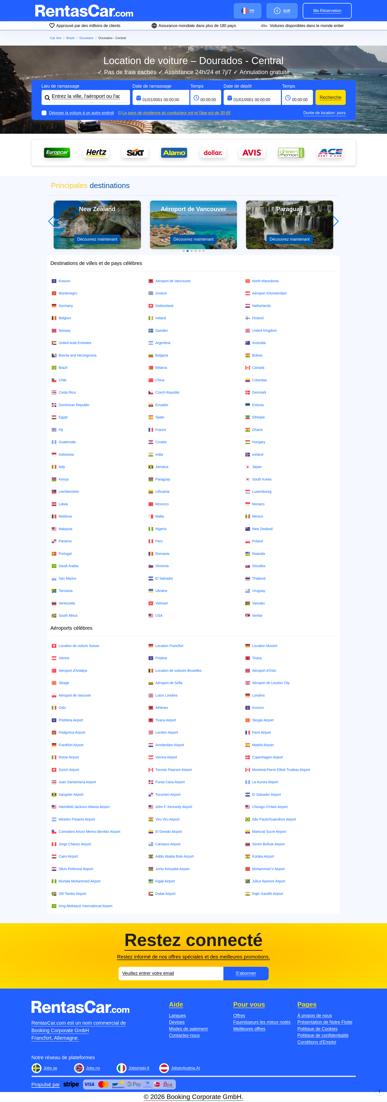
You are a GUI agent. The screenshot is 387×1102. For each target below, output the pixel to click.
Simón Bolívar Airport (265, 844)
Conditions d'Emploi (316, 1042)
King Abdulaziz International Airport (82, 906)
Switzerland (160, 306)
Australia (255, 343)
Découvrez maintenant (97, 239)
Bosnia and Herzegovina (74, 355)
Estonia (254, 405)
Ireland (157, 318)
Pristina (157, 658)
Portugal (62, 554)
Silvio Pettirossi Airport (72, 869)
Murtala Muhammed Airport (76, 881)
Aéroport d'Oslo (260, 671)
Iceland (254, 454)
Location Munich (261, 646)
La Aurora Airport (261, 782)
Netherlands (258, 306)
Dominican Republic (70, 405)
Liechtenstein (65, 492)
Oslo (59, 708)
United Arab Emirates (71, 343)
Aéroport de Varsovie (71, 695)
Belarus (157, 368)
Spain (156, 417)
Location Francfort (165, 646)
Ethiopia (255, 417)
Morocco (158, 504)
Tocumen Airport (164, 795)
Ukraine (157, 591)
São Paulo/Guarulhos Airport (270, 819)
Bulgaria (158, 355)
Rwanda (255, 554)
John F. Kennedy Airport (170, 807)
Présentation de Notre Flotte (324, 1022)
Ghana (254, 430)
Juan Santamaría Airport (74, 782)
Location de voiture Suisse (75, 646)
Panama (62, 541)
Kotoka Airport (259, 856)
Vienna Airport (162, 757)
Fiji (57, 430)
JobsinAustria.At (185, 1068)
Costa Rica (64, 392)
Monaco (254, 504)
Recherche (330, 97)
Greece (157, 293)
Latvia (60, 504)
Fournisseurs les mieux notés (261, 1022)
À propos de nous (314, 1015)
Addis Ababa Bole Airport (171, 856)
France (157, 430)
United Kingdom (261, 331)
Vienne (60, 658)
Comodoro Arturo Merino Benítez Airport (86, 832)
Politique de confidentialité (322, 1035)
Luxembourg (258, 492)
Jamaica (158, 467)
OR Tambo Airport (69, 894)
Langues (177, 1015)
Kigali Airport (161, 881)
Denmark (255, 392)
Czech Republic (164, 392)
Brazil (70, 38)
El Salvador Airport (263, 795)
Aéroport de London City (267, 683)
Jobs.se (50, 1068)
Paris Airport (258, 732)
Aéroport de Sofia (165, 683)
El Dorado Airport (165, 832)
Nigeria (157, 529)
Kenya (60, 479)
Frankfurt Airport (67, 745)
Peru (155, 541)
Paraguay (159, 479)
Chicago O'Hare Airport (266, 807)
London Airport (163, 732)
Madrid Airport (259, 745)
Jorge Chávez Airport (71, 844)
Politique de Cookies (317, 1028)
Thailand (255, 578)
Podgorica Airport (68, 732)
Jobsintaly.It (139, 1068)
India (155, 454)
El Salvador (160, 578)
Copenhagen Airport (264, 757)
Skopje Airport (259, 720)
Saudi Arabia (65, 566)
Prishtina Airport (67, 720)
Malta (156, 516)
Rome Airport (65, 757)
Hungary (255, 442)
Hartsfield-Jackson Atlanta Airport (81, 807)
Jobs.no (93, 1068)
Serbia (253, 615)
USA (155, 615)
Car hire (55, 38)
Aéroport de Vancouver (169, 281)
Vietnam (158, 603)
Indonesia (63, 454)
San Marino (64, 578)
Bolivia (253, 355)
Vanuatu (255, 603)
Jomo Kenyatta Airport (168, 869)
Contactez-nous (184, 1035)
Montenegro (64, 293)
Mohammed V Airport (265, 869)
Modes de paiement (188, 1028)
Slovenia (158, 566)
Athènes (158, 708)
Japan (253, 467)
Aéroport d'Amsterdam (266, 293)
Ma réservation (327, 11)
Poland (254, 541)
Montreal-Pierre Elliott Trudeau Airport (277, 770)
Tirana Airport (162, 720)
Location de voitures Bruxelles (175, 671)
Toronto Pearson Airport (170, 770)
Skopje (60, 683)
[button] (184, 251)
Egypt (59, 417)
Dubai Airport (161, 894)
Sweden (158, 331)
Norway (61, 331)
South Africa (64, 615)
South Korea (258, 479)
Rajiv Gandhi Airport (264, 894)
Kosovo (61, 281)
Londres (255, 695)
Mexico (254, 516)
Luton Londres (163, 695)
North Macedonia (262, 281)
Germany (62, 306)
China (156, 380)
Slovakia (255, 566)
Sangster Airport (67, 795)
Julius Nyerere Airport (265, 881)
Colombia (256, 380)
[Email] (171, 973)
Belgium (61, 318)
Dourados (86, 38)
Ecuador (158, 405)
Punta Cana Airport (166, 782)
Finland (254, 318)
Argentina (159, 343)
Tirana (253, 658)
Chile (59, 380)
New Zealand (259, 529)
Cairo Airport (65, 856)
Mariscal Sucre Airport (265, 832)
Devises (177, 1022)
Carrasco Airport (164, 844)
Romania (158, 554)
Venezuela (63, 603)
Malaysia (62, 529)
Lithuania (158, 492)
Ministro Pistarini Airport (73, 819)
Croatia (157, 442)
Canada (254, 368)
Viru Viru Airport (163, 819)
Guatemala (64, 442)
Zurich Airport (65, 770)
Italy (58, 467)
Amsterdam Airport (166, 745)
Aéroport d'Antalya (69, 671)
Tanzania (62, 591)
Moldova (62, 516)
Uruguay (255, 591)
